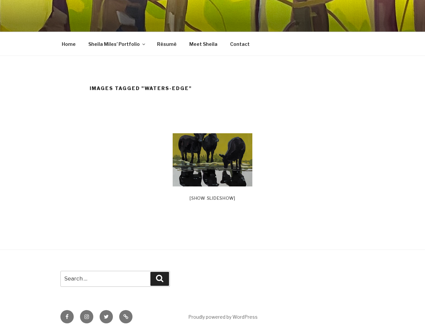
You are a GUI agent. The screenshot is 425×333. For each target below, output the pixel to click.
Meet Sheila (203, 44)
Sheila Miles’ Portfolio (117, 44)
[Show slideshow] (212, 198)
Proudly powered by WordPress (223, 317)
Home (69, 44)
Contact (240, 44)
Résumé (167, 44)
